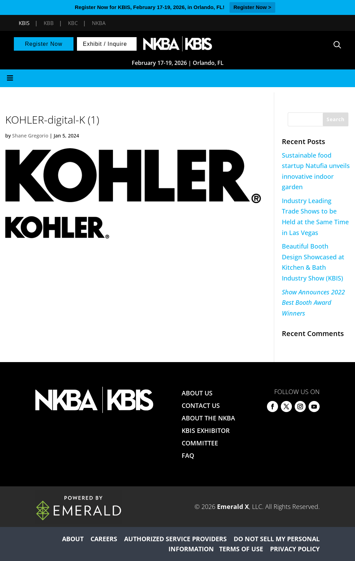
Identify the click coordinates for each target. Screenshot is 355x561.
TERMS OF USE (241, 549)
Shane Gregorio (30, 135)
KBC (73, 22)
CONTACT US (201, 405)
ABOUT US (197, 393)
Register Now (43, 44)
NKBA (98, 22)
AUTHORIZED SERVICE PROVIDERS (175, 539)
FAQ (188, 455)
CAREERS (103, 539)
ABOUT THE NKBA (208, 418)
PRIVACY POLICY (295, 549)
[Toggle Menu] (177, 78)
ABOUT (73, 539)
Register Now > (252, 7)
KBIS (24, 22)
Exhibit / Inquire (105, 44)
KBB (49, 22)
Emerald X (233, 506)
